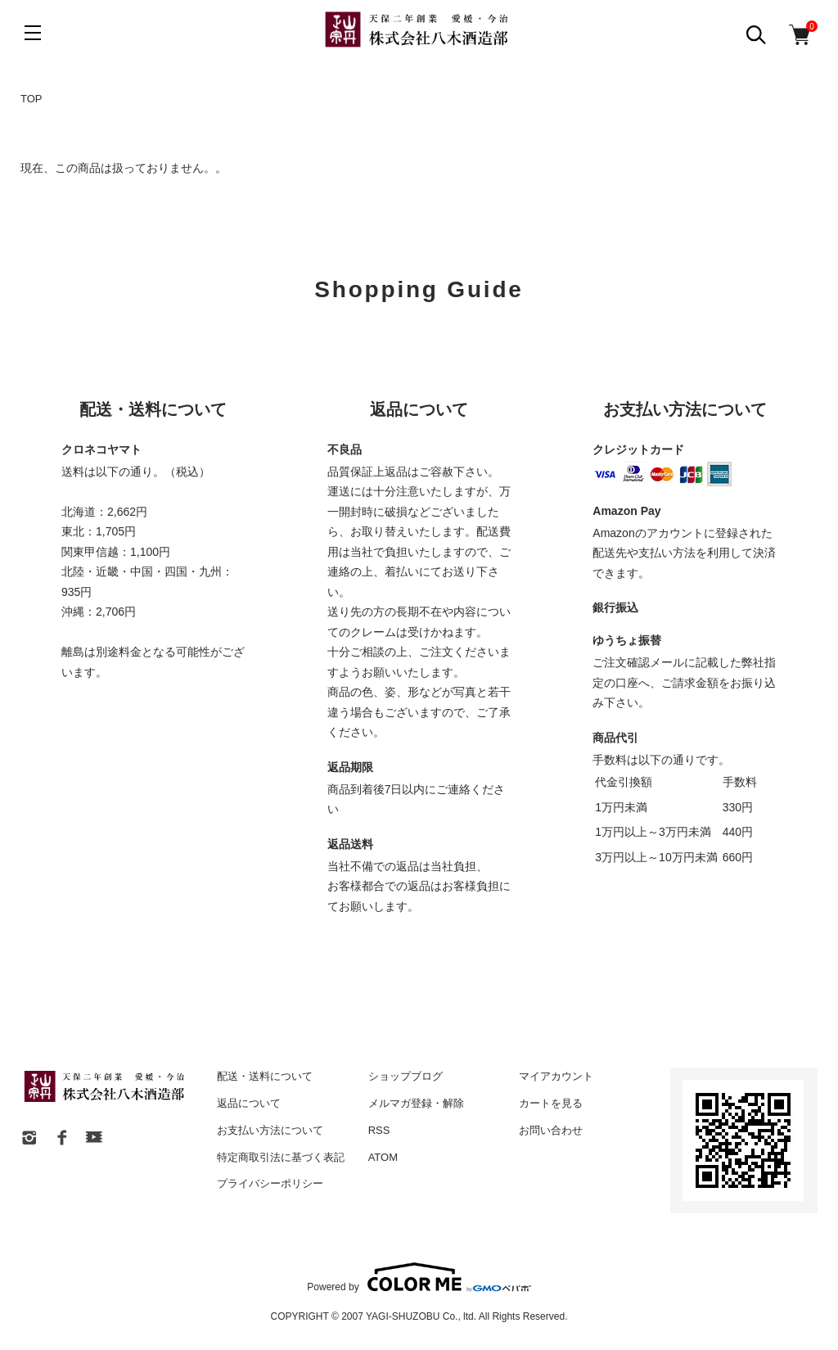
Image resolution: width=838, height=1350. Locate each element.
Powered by (418, 1277)
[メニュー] (32, 32)
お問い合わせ (551, 1130)
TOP (31, 99)
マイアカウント (556, 1076)
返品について (249, 1103)
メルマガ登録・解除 (416, 1103)
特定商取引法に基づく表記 (281, 1157)
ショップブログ (405, 1076)
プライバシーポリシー (270, 1183)
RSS (379, 1130)
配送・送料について (265, 1076)
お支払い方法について (270, 1130)
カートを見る (551, 1103)
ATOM (383, 1157)
